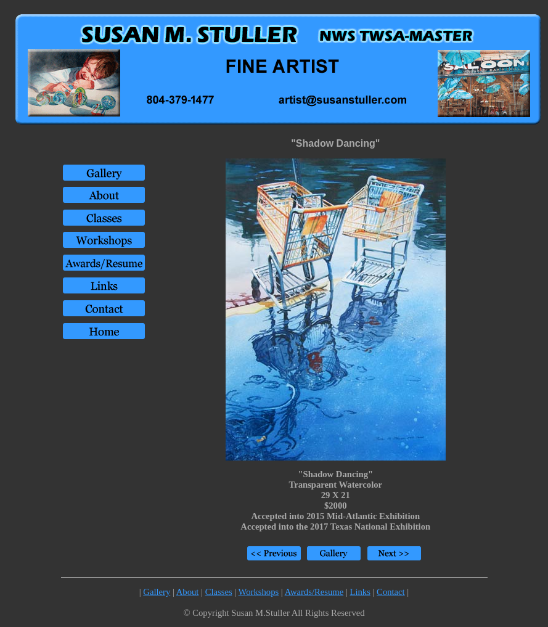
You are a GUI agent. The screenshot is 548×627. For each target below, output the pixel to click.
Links (360, 592)
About (187, 592)
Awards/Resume (314, 592)
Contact (391, 592)
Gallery (156, 592)
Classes (218, 592)
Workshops (259, 592)
